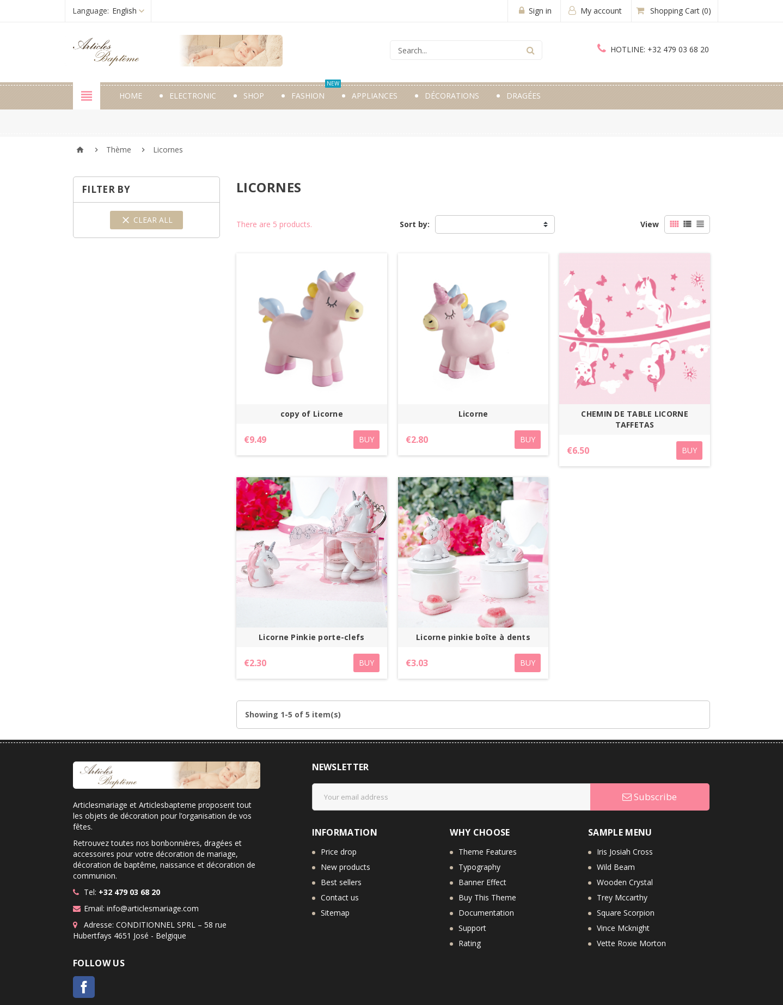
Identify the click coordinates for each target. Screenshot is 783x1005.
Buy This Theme (487, 897)
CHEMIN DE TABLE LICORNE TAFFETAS (634, 419)
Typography (479, 867)
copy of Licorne (311, 414)
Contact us (340, 897)
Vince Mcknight (623, 928)
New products (345, 867)
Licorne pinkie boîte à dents (473, 637)
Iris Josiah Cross (625, 851)
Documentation (486, 912)
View (649, 224)
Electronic (192, 95)
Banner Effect (482, 882)
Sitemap (335, 912)
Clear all (146, 220)
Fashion (316, 91)
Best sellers (341, 882)
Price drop (339, 851)
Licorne (473, 414)
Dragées (523, 95)
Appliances (374, 95)
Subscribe (649, 796)
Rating (469, 943)
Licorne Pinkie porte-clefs (311, 637)
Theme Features (487, 851)
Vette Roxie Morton (631, 943)
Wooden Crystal (625, 882)
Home (130, 95)
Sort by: (415, 224)
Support (472, 928)
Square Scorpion (625, 912)
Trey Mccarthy (622, 897)
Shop (253, 95)
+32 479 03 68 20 (653, 49)
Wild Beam (616, 867)
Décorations (452, 95)
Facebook (84, 987)
